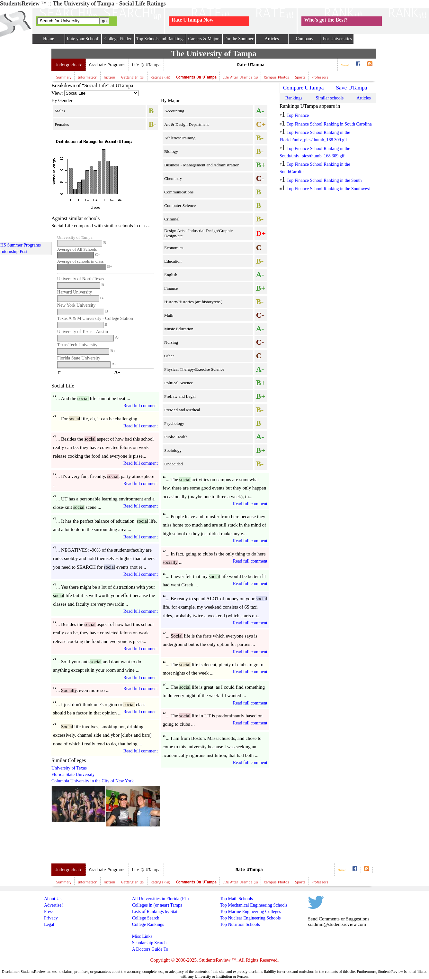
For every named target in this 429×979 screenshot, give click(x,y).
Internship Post (13, 251)
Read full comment (140, 405)
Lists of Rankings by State (156, 911)
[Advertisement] (215, 814)
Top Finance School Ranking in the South (324, 180)
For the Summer (239, 38)
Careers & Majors (204, 38)
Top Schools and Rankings (160, 38)
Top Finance (298, 115)
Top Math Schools (236, 898)
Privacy (51, 918)
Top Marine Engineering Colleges (250, 911)
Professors (319, 77)
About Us (52, 898)
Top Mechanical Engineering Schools (253, 905)
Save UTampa (351, 88)
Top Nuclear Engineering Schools (250, 918)
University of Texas (69, 768)
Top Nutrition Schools (240, 924)
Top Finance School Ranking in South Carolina (329, 124)
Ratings (160, 77)
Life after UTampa (240, 77)
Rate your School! (83, 38)
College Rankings (148, 924)
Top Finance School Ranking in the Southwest (328, 188)
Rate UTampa (250, 65)
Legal (49, 924)
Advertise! (53, 905)
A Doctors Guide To (150, 949)
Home (48, 38)
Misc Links (142, 936)
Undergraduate (68, 65)
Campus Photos (276, 77)
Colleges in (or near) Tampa (157, 905)
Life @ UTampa (146, 65)
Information (87, 77)
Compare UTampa (303, 88)
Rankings (293, 98)
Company (304, 38)
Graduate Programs (107, 65)
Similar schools (330, 98)
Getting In (132, 77)
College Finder (117, 38)
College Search (145, 918)
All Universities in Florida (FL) (160, 898)
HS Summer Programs (20, 245)
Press (49, 911)
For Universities (337, 38)
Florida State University (73, 774)
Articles (272, 38)
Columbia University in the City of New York (92, 781)
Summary (63, 77)
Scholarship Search (149, 942)
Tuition (109, 77)
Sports (300, 77)
